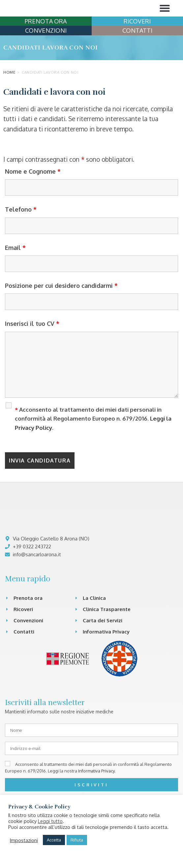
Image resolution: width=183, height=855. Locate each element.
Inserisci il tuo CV (32, 348)
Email (15, 272)
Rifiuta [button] (77, 839)
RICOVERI (137, 45)
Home (9, 96)
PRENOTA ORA (46, 45)
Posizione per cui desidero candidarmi (61, 310)
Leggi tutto (50, 821)
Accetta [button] (54, 839)
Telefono (21, 233)
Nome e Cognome (33, 195)
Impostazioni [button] (24, 840)
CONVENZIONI (46, 54)
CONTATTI (137, 54)
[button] (165, 20)
